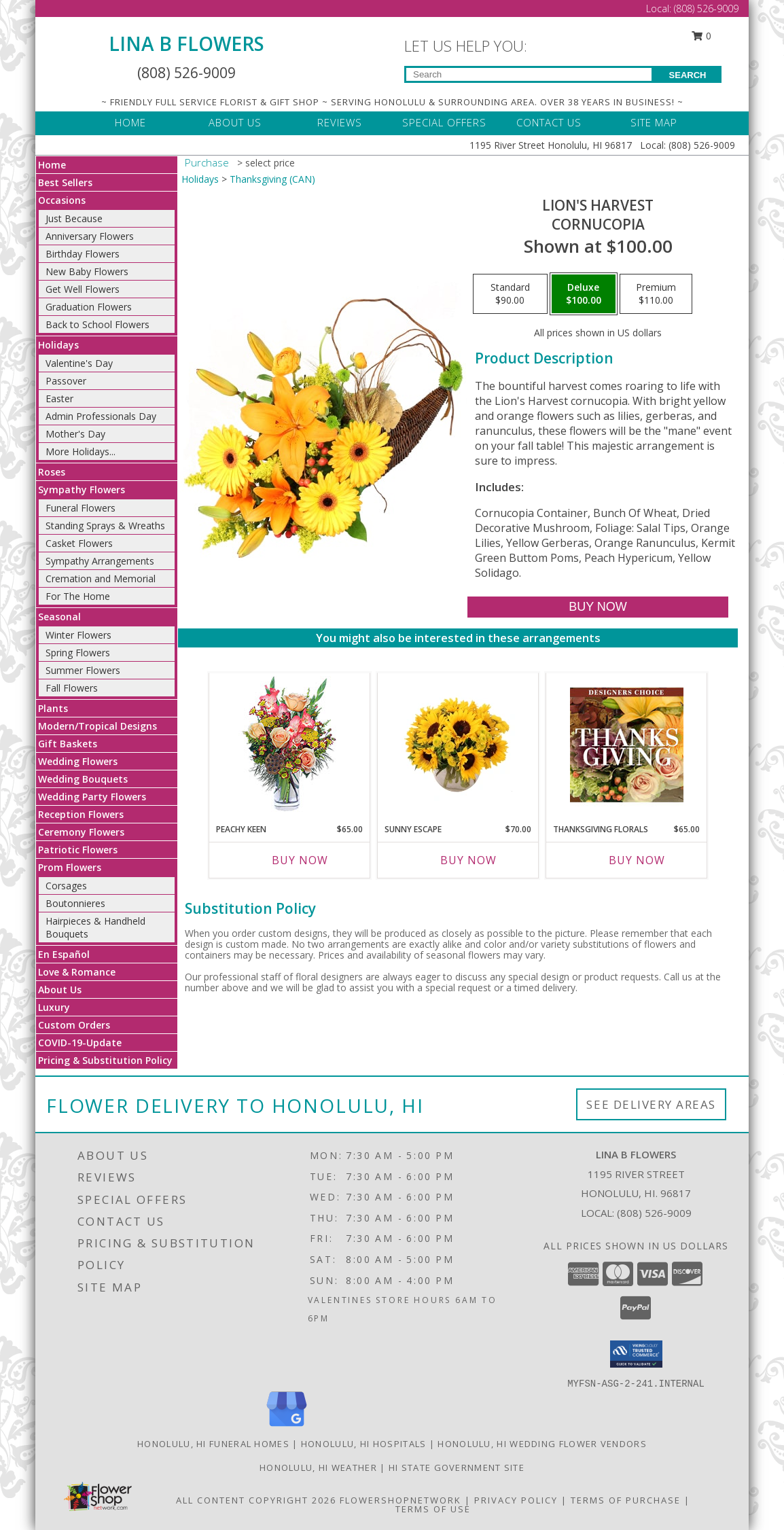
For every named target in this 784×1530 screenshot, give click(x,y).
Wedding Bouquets (83, 778)
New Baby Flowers (87, 271)
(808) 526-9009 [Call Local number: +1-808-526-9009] (706, 8)
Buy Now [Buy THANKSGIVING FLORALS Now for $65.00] (637, 860)
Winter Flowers (78, 634)
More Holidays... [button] (80, 451)
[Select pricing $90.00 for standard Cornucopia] (510, 294)
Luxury (54, 1007)
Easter (59, 398)
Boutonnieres (75, 903)
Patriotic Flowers (78, 849)
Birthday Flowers (83, 253)
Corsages (66, 885)
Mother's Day (75, 433)
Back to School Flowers (97, 324)
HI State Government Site (456, 1467)
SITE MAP (653, 122)
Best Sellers (65, 182)
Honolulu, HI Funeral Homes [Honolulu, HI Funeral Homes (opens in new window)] (213, 1444)
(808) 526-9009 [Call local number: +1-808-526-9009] (654, 1213)
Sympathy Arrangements (100, 560)
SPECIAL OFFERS (444, 122)
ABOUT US (235, 122)
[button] (636, 1354)
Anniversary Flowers (90, 236)
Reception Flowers (81, 814)
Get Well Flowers (83, 289)
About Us (60, 989)
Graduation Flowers (89, 306)
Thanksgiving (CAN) (272, 179)
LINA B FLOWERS (186, 43)
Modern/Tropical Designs (97, 725)
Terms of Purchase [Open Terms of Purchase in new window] (626, 1500)
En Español (64, 954)
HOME (130, 122)
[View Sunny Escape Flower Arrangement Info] (458, 744)
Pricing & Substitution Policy (105, 1060)
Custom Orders (74, 1024)
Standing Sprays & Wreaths (105, 525)
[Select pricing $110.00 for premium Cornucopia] (656, 294)
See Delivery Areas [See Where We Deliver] (651, 1104)
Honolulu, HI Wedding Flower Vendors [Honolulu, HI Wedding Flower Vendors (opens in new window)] (542, 1444)
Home (52, 164)
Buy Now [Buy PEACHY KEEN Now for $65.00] (300, 860)
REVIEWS (339, 122)
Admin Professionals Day (101, 416)
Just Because (74, 218)
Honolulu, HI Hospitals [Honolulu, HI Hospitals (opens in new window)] (364, 1444)
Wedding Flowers (78, 761)
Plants (53, 708)
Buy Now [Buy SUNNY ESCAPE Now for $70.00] (468, 860)
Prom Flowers (69, 867)
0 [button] (702, 35)
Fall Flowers (72, 687)
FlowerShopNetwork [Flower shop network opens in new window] (400, 1500)
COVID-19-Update (80, 1042)
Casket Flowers (79, 543)
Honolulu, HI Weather (318, 1467)
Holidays (58, 344)
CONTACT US (549, 122)
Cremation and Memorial (101, 578)
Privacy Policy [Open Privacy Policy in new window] (516, 1500)
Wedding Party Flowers (92, 796)
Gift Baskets (67, 743)
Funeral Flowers (80, 507)
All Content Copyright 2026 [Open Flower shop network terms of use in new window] (256, 1500)
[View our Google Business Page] (286, 1427)
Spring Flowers (78, 652)
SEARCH (688, 75)
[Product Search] (529, 74)
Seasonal (59, 616)
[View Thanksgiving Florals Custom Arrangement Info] (626, 744)
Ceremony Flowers (81, 831)
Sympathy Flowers (81, 489)
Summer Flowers (83, 670)
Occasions (62, 200)
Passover (66, 380)
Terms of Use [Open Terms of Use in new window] (433, 1509)
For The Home (78, 596)
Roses (51, 471)
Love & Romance (76, 971)
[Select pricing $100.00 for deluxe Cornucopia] (584, 294)
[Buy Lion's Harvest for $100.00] (597, 607)
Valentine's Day (79, 363)
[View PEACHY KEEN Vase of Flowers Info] (289, 745)
